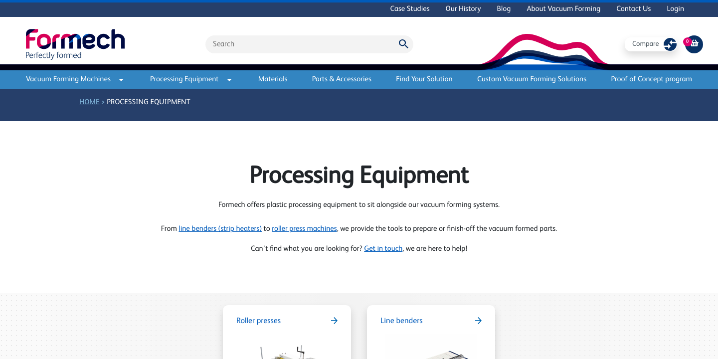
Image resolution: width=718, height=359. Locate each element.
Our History (463, 9)
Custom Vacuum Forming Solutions (531, 79)
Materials (273, 79)
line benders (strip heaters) (220, 229)
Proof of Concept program (651, 79)
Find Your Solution (424, 79)
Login (675, 9)
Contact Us (633, 9)
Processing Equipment (191, 79)
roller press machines (304, 229)
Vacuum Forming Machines (75, 79)
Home (89, 102)
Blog (504, 9)
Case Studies (409, 9)
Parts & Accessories (341, 79)
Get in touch (383, 249)
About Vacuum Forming (563, 9)
